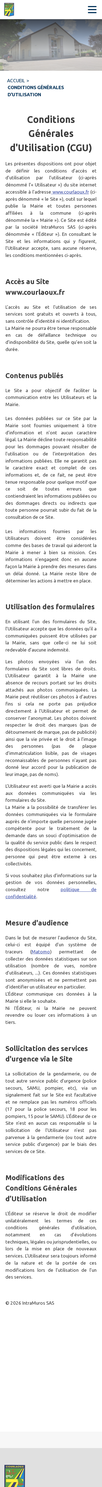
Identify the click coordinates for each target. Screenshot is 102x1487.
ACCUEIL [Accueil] (16, 80)
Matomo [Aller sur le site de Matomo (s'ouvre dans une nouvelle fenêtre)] (41, 951)
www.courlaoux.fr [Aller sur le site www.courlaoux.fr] (70, 191)
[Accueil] (11, 9)
